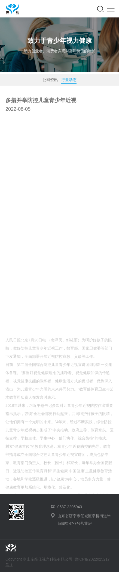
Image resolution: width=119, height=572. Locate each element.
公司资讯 (50, 81)
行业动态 (69, 82)
